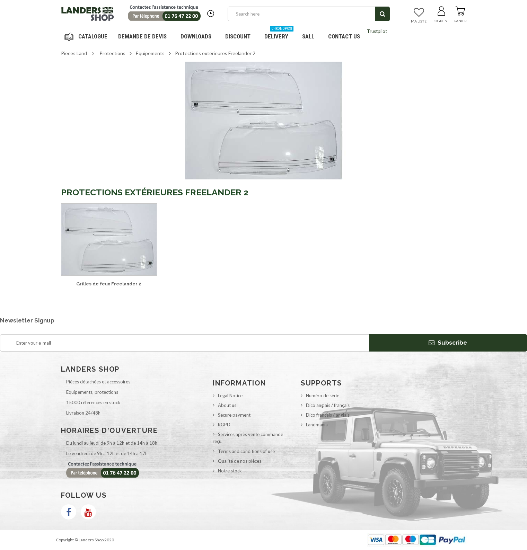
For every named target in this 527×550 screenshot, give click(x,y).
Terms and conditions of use (246, 451)
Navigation (87, 36)
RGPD (224, 424)
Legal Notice (230, 395)
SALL (308, 36)
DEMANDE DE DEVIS (142, 36)
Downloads (196, 36)
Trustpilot (377, 31)
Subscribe (448, 342)
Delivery (278, 34)
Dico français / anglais (328, 415)
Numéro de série (322, 395)
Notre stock (230, 470)
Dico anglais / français (328, 405)
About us (227, 405)
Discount (240, 34)
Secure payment (234, 415)
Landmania (317, 424)
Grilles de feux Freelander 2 (108, 283)
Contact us (344, 36)
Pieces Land (74, 53)
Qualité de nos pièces (239, 461)
